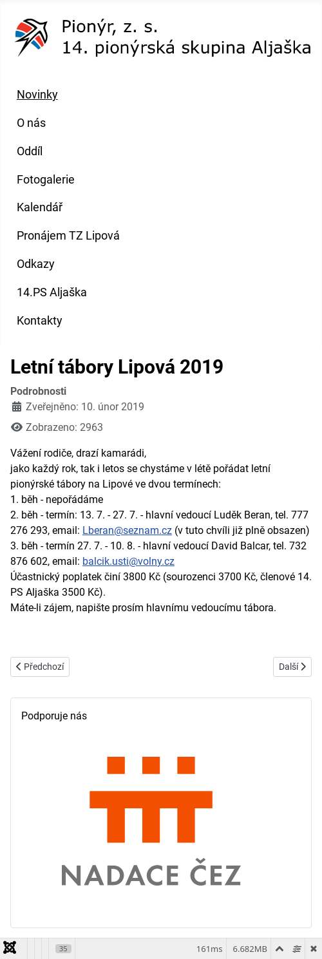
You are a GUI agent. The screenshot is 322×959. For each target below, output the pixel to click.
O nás (31, 123)
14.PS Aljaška (52, 292)
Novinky (37, 94)
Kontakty (39, 320)
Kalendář (39, 207)
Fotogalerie (46, 179)
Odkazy (36, 264)
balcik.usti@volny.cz (128, 561)
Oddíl (30, 151)
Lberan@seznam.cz (127, 530)
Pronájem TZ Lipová (68, 235)
